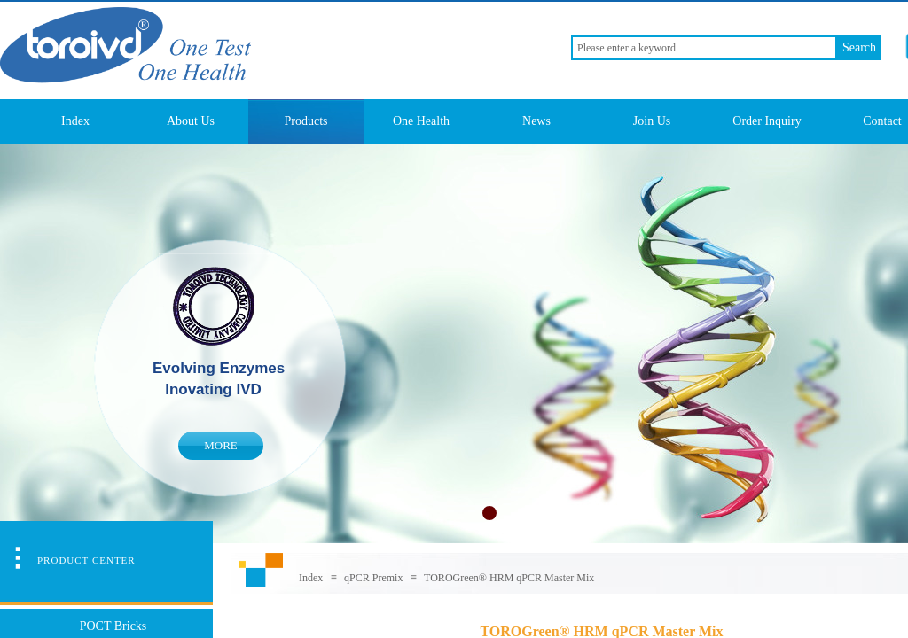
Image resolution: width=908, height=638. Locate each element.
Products (306, 121)
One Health (421, 121)
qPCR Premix (373, 578)
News (536, 121)
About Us (191, 121)
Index (75, 121)
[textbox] (704, 47)
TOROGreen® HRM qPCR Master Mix (509, 578)
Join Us (651, 121)
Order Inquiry (766, 121)
